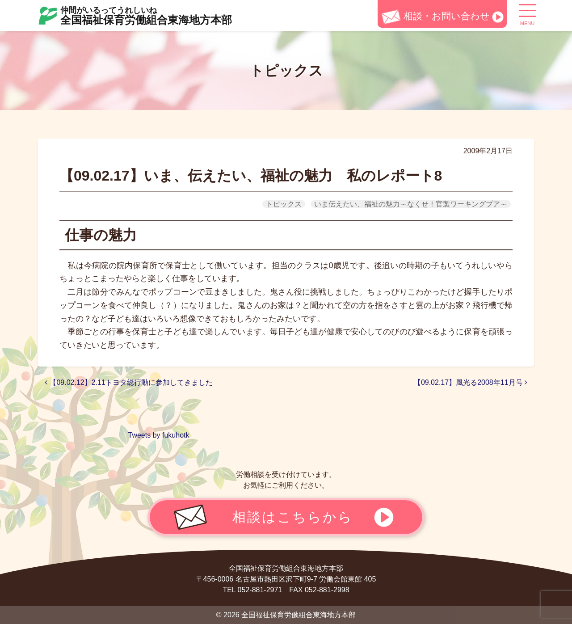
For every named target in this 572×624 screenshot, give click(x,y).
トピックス (284, 204)
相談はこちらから (292, 516)
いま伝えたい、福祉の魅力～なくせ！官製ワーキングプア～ (410, 204)
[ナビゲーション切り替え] (527, 13)
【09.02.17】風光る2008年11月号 (470, 382)
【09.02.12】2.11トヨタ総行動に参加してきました (132, 382)
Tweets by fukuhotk (158, 435)
